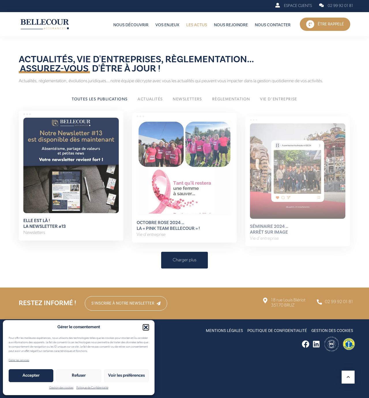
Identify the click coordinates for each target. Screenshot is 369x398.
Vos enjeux (167, 25)
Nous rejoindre (231, 25)
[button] (146, 327)
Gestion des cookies (61, 387)
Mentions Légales (224, 330)
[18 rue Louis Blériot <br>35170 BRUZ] (283, 303)
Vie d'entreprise (151, 241)
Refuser (79, 375)
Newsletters (34, 236)
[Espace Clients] (293, 6)
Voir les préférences (126, 375)
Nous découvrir (130, 25)
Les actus (196, 25)
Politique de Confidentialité (92, 387)
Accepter (30, 375)
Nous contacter (273, 25)
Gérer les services (19, 360)
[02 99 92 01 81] (336, 6)
